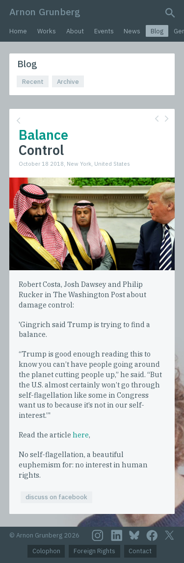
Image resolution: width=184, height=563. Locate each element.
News (132, 31)
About (75, 31)
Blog (157, 31)
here (81, 434)
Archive (68, 81)
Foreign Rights (94, 551)
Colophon (46, 551)
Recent (33, 81)
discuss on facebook (56, 497)
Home (18, 31)
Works (46, 31)
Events (104, 31)
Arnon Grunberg (44, 11)
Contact (140, 551)
